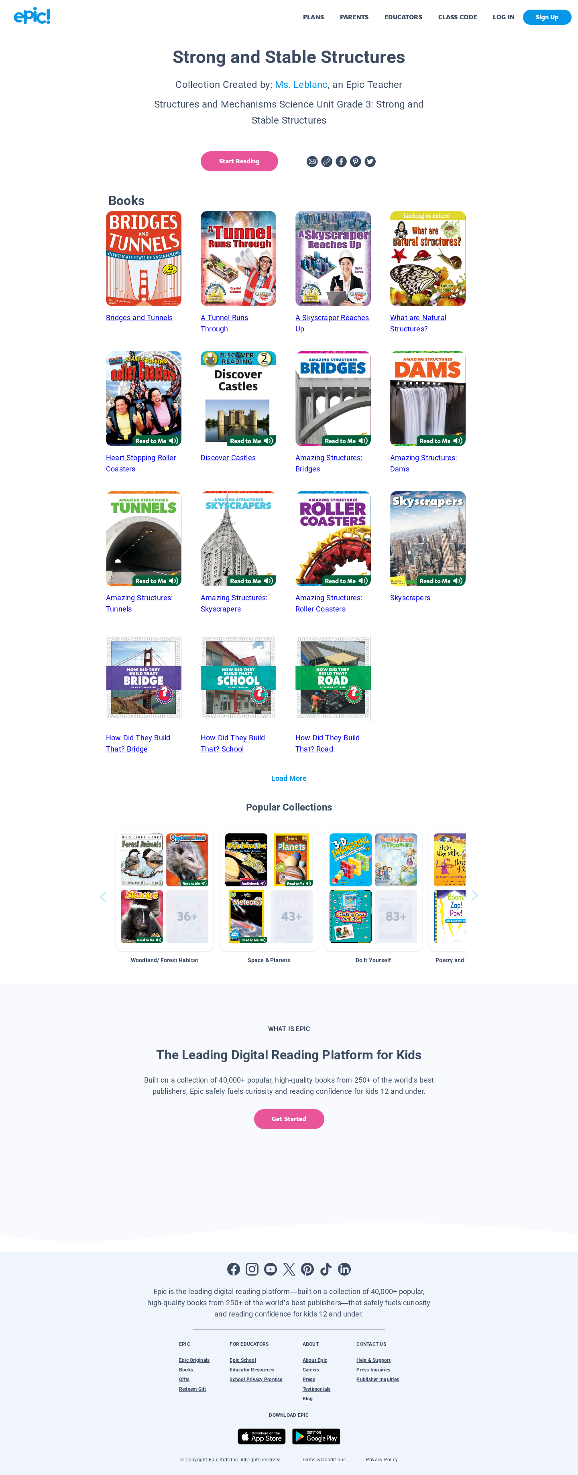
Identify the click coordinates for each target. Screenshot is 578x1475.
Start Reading (239, 161)
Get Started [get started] (289, 1119)
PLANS (313, 17)
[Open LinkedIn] (344, 1269)
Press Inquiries (373, 1370)
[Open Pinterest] (307, 1269)
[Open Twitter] (289, 1269)
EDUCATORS (403, 17)
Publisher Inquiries (377, 1379)
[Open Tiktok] (326, 1269)
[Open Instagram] (252, 1269)
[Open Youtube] (270, 1269)
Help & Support (373, 1360)
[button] (165, 889)
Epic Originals (194, 1360)
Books (186, 1370)
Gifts (184, 1379)
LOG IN (504, 17)
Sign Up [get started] (547, 17)
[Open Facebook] (233, 1269)
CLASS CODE (457, 17)
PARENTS (354, 17)
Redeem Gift (192, 1389)
